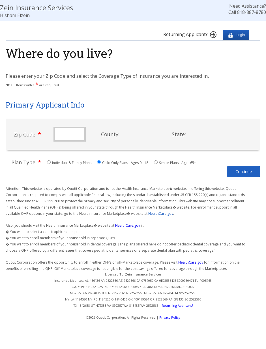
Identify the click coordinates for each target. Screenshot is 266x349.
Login (236, 35)
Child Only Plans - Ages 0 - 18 (123, 162)
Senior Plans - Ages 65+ (175, 162)
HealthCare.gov (160, 213)
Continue (243, 171)
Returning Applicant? (177, 305)
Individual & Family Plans (69, 162)
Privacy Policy (169, 317)
